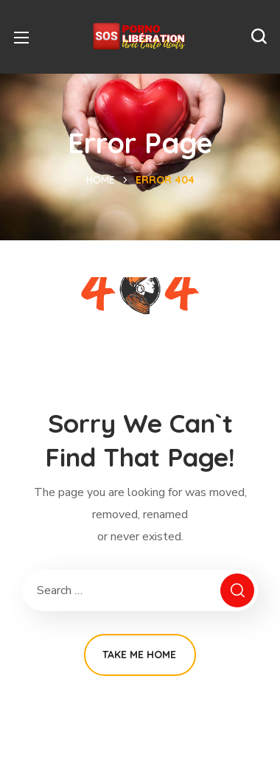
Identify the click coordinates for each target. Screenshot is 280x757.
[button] (258, 37)
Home (100, 179)
